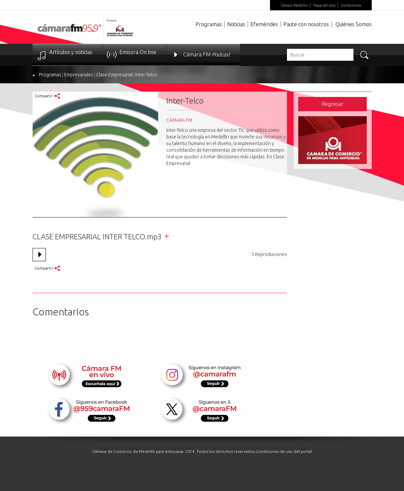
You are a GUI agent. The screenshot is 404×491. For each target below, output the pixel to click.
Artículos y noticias (70, 52)
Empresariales (78, 74)
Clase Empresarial (114, 74)
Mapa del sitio (324, 5)
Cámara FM (206, 54)
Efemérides (264, 24)
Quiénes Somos (354, 24)
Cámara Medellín (294, 5)
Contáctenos (351, 5)
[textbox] (320, 55)
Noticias (236, 24)
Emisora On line (137, 52)
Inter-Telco (146, 74)
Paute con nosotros (306, 24)
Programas (209, 24)
